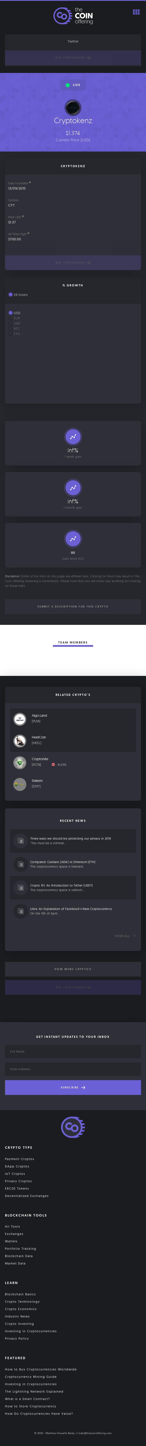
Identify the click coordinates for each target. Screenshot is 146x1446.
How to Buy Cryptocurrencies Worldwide (41, 1369)
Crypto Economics (21, 1309)
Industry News (17, 1316)
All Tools (12, 1226)
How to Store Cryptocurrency (30, 1406)
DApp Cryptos (17, 1166)
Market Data (15, 1263)
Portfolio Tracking (20, 1249)
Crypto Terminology (22, 1302)
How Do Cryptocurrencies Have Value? (39, 1414)
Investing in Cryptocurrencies (31, 1331)
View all (125, 936)
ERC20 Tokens (17, 1188)
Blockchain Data (19, 1256)
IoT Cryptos (15, 1174)
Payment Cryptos (19, 1159)
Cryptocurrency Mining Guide (31, 1377)
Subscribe (73, 1087)
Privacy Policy (17, 1338)
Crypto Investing (19, 1324)
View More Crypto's (73, 969)
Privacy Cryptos (18, 1181)
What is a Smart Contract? (27, 1399)
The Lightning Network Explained (34, 1391)
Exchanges (14, 1234)
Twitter (73, 41)
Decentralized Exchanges (27, 1196)
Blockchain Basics (20, 1294)
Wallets (11, 1241)
